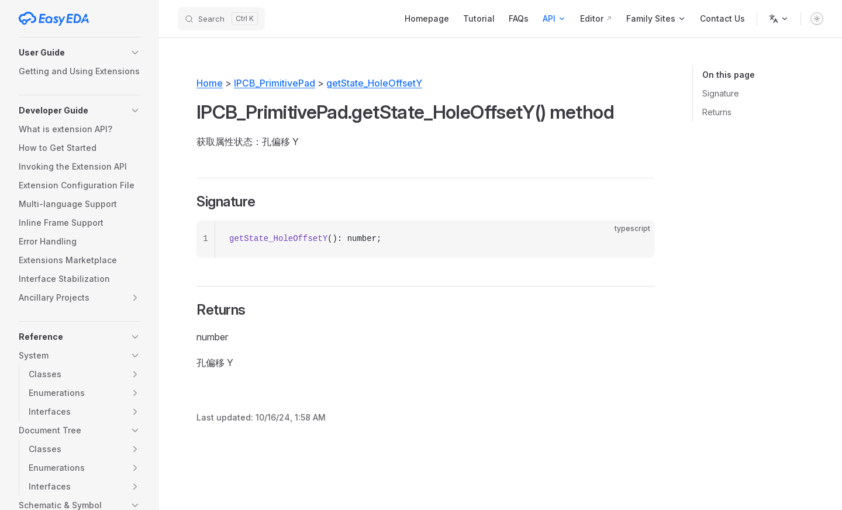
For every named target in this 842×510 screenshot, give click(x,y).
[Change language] (779, 18)
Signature (720, 93)
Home (209, 83)
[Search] (221, 18)
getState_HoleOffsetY (374, 83)
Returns (716, 112)
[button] (79, 52)
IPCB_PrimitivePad (274, 83)
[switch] (816, 18)
